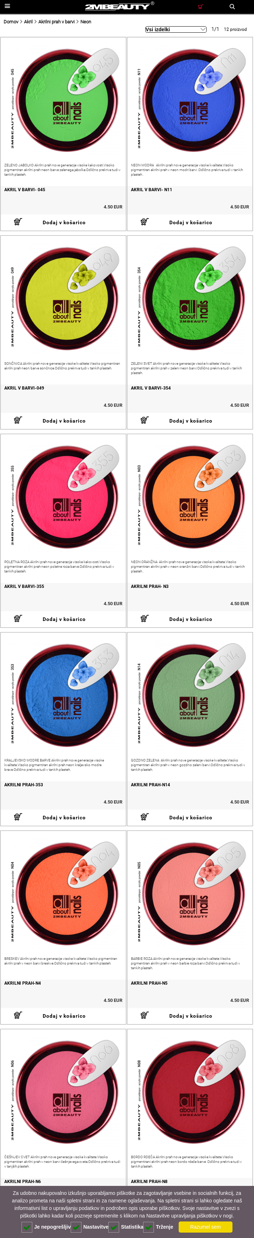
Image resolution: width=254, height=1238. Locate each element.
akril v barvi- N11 (151, 189)
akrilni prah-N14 (150, 784)
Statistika (125, 1227)
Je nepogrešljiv (46, 1227)
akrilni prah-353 (23, 784)
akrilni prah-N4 (22, 983)
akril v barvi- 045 (24, 189)
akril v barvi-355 (24, 586)
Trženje (158, 1227)
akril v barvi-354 (151, 388)
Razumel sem (205, 1227)
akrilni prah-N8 (149, 1181)
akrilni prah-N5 (149, 983)
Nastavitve (89, 1227)
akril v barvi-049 (24, 388)
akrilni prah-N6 (22, 1181)
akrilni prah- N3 (150, 586)
